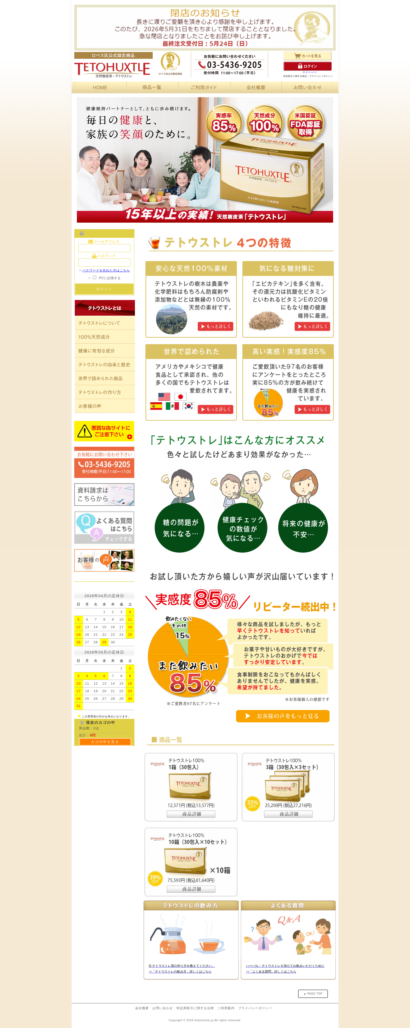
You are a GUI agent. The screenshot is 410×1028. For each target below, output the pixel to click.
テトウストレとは (105, 308)
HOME (99, 87)
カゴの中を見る (105, 742)
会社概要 (255, 87)
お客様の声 (105, 406)
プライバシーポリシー (321, 76)
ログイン (307, 66)
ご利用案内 (226, 1008)
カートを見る (307, 55)
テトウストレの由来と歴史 (105, 364)
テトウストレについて (105, 323)
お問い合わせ (307, 87)
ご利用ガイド (203, 87)
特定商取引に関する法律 (195, 1008)
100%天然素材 (105, 337)
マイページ (310, 72)
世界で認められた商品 (105, 378)
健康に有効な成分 (105, 350)
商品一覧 (151, 87)
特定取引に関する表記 (295, 76)
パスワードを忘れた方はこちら (104, 270)
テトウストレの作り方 (105, 392)
